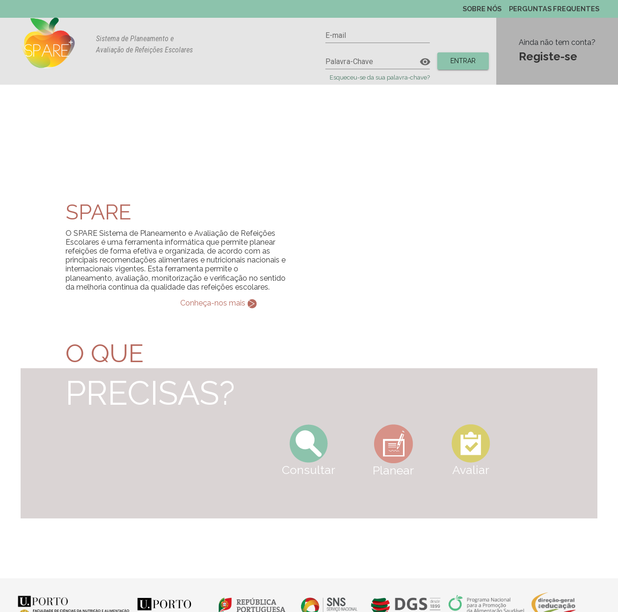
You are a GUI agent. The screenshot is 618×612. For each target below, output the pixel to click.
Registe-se (548, 56)
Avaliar (470, 450)
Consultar (308, 450)
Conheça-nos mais (218, 303)
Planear (393, 450)
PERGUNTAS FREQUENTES (554, 9)
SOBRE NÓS (482, 9)
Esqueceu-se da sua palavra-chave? (380, 77)
